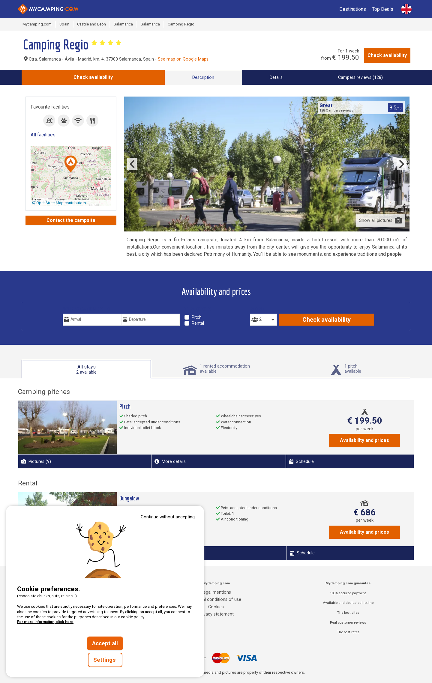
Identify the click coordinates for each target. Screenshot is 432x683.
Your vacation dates (86, 309)
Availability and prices (364, 440)
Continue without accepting (168, 517)
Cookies (216, 607)
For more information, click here (45, 622)
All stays (86, 369)
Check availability (387, 55)
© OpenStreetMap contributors (59, 203)
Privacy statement (216, 614)
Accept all (105, 643)
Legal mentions (216, 592)
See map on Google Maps (183, 59)
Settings (105, 660)
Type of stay (198, 309)
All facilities (43, 135)
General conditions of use (216, 599)
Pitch (197, 317)
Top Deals (382, 9)
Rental (198, 323)
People (257, 309)
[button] (71, 164)
